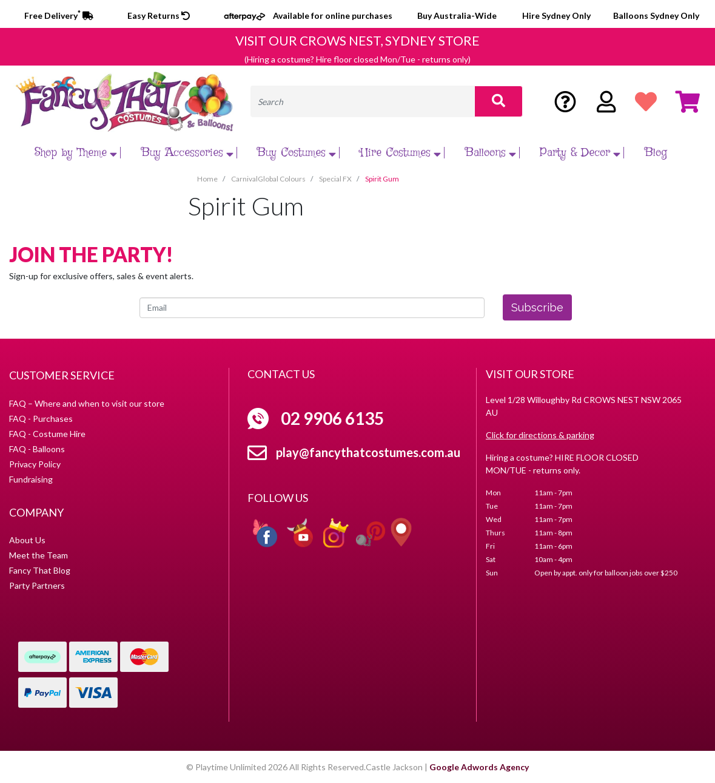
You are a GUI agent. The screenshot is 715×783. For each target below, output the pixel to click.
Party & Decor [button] (581, 152)
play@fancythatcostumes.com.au (368, 452)
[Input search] (362, 101)
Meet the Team (38, 555)
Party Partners (37, 585)
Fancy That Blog (39, 570)
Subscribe (537, 307)
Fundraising (31, 479)
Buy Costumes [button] (298, 152)
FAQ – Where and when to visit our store (86, 403)
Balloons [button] (492, 152)
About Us (27, 540)
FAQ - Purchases (41, 418)
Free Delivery (58, 15)
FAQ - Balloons (37, 449)
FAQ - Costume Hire (47, 434)
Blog (656, 152)
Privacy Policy (35, 464)
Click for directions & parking (540, 435)
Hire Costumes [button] (402, 152)
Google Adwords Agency (479, 767)
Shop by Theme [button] (77, 152)
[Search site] (498, 101)
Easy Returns (158, 15)
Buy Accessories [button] (189, 152)
